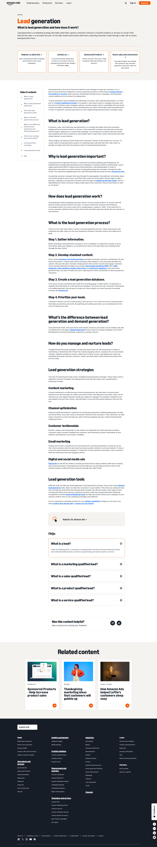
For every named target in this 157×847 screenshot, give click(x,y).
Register (144, 3)
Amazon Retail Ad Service (59, 815)
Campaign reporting (57, 785)
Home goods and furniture (94, 768)
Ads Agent (54, 822)
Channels (89, 792)
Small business (33, 3)
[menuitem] (27, 779)
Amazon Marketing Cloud (75, 494)
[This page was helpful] (119, 623)
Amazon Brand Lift (57, 778)
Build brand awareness (24, 741)
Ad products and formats (24, 762)
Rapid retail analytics (57, 791)
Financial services (91, 758)
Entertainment (90, 751)
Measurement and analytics (58, 769)
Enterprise (47, 3)
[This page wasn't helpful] (112, 623)
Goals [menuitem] (19, 737)
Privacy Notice (46, 836)
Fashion (88, 755)
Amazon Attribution (57, 774)
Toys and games (91, 782)
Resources (123, 748)
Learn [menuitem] (122, 737)
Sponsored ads (22, 768)
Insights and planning (59, 737)
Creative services (56, 758)
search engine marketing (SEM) (97, 266)
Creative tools (55, 762)
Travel (88, 785)
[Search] (126, 3)
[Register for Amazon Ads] (75, 519)
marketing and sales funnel (106, 181)
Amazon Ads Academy (127, 741)
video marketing (63, 268)
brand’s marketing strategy (66, 103)
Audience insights (57, 741)
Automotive (89, 741)
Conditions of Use (32, 836)
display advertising (78, 268)
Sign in (133, 3)
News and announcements (128, 758)
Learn (68, 3)
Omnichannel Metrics (58, 788)
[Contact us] (63, 55)
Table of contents (28, 92)
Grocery (88, 762)
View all (19, 791)
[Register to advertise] (31, 55)
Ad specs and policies (126, 751)
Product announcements (127, 744)
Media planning (56, 744)
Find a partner (124, 768)
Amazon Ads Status (88, 836)
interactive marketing (98, 268)
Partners (59, 3)
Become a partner (125, 772)
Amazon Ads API (56, 808)
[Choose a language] (27, 727)
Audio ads (20, 785)
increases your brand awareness (71, 259)
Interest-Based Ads (60, 836)
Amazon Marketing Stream (60, 781)
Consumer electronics (92, 748)
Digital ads (52, 463)
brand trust (63, 290)
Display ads (21, 778)
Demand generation (77, 330)
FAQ (121, 755)
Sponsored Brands (23, 774)
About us (20, 836)
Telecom (88, 779)
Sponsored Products (23, 771)
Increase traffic (22, 748)
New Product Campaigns (59, 819)
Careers (101, 836)
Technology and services (61, 798)
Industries (90, 737)
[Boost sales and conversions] (125, 56)
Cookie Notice (74, 836)
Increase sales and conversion (26, 751)
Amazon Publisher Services (60, 812)
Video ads (20, 781)
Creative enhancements (59, 755)
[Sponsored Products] (94, 55)
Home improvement (92, 772)
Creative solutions (58, 751)
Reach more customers (24, 744)
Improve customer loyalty (25, 755)
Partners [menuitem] (123, 765)
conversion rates (117, 172)
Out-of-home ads (23, 788)
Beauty (88, 744)
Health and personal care (93, 765)
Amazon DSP (55, 802)
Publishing (89, 775)
